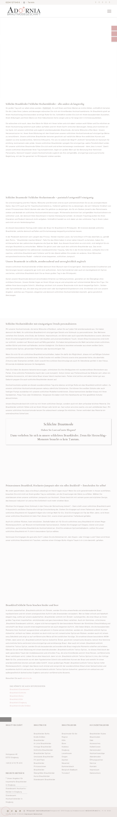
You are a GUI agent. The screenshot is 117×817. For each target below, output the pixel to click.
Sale (91, 740)
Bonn (64, 743)
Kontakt (93, 766)
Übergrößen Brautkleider (44, 773)
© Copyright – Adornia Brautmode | (49, 810)
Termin (31, 2)
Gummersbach (68, 766)
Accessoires (95, 743)
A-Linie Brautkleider (42, 743)
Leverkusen (67, 753)
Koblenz (65, 747)
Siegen (65, 756)
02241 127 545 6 (13, 2)
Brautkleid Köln (16, 699)
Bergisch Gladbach (70, 770)
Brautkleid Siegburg (18, 702)
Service (93, 763)
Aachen (65, 760)
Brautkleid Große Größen (20, 706)
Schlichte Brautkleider (43, 750)
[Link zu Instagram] (99, 2)
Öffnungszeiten (96, 760)
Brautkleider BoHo (42, 733)
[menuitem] (108, 11)
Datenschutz (95, 773)
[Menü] (108, 11)
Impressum (94, 770)
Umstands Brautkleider (44, 756)
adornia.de (27, 678)
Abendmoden (95, 756)
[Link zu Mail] (106, 2)
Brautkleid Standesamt (20, 689)
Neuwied (65, 763)
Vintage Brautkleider (42, 747)
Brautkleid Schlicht (18, 692)
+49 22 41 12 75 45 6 (14, 763)
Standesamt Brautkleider (44, 779)
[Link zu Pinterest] (102, 2)
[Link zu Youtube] (109, 2)
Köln (64, 740)
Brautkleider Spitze (42, 753)
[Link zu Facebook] (95, 2)
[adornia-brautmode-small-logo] (24, 11)
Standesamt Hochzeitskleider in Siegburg (14, 798)
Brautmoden (95, 737)
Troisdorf (66, 773)
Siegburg (65, 750)
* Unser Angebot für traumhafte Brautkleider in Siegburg (16, 781)
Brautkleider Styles (98, 733)
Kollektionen (95, 747)
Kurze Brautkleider (42, 776)
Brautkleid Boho (17, 696)
